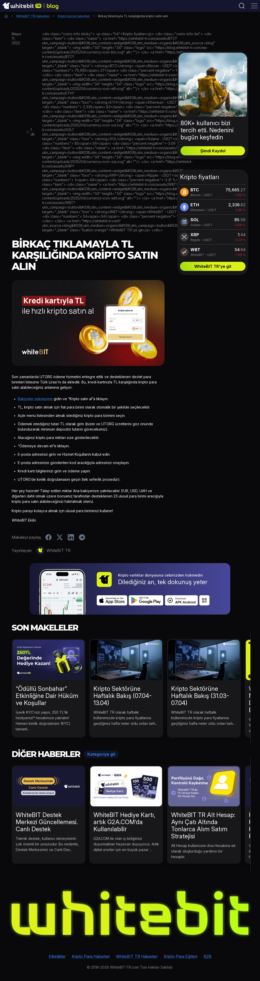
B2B (208, 956)
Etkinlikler (57, 956)
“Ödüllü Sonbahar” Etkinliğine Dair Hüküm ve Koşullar (47, 696)
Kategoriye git (101, 754)
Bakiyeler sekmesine (35, 399)
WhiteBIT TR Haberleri (33, 16)
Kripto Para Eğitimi (180, 956)
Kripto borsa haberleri (74, 16)
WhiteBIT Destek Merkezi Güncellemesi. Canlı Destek (47, 822)
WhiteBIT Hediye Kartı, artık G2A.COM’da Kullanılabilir (124, 822)
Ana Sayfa (6, 16)
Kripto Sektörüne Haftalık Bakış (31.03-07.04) (200, 696)
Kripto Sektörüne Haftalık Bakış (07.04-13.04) (122, 696)
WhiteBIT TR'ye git (212, 266)
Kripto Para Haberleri (91, 956)
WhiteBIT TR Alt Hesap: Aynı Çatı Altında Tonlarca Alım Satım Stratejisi (203, 825)
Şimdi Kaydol (212, 150)
